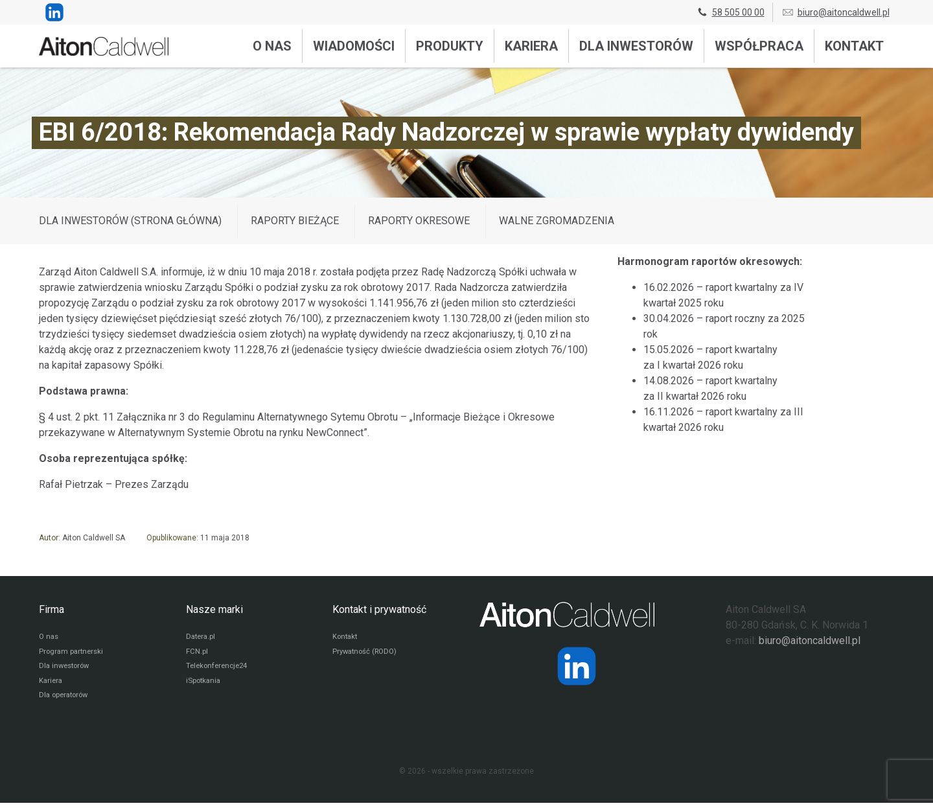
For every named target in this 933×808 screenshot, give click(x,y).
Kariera (531, 46)
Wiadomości (354, 46)
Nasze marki (214, 609)
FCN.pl (197, 653)
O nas (272, 46)
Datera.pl (202, 638)
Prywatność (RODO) (367, 653)
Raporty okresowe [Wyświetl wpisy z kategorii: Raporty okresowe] (419, 220)
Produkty (449, 46)
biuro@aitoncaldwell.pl (835, 12)
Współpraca (759, 46)
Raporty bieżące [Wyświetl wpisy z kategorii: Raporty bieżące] (295, 220)
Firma (51, 609)
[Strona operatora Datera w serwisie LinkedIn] (577, 666)
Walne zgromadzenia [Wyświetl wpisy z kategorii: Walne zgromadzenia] (556, 220)
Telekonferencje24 (219, 669)
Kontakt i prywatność (379, 609)
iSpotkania (204, 684)
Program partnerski (73, 653)
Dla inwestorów (636, 46)
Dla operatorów (66, 700)
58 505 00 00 (730, 12)
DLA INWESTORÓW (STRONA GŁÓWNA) (130, 220)
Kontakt (854, 46)
